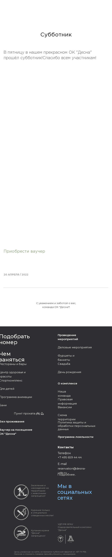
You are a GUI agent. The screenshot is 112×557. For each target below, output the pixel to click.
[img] (68, 508)
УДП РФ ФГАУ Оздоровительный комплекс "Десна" (75, 527)
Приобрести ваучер (24, 251)
